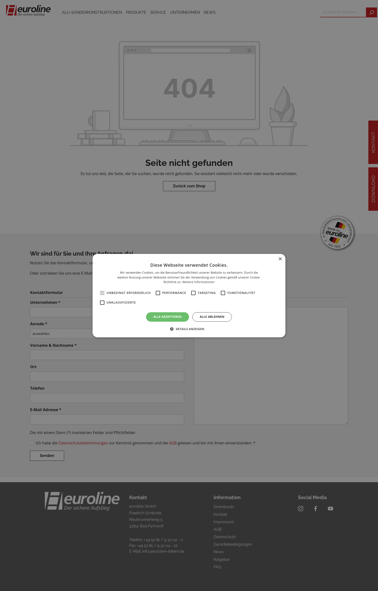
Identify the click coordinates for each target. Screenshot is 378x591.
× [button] (280, 259)
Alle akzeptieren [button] (167, 317)
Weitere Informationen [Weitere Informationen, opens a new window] (198, 282)
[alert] (189, 295)
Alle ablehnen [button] (212, 317)
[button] (189, 328)
